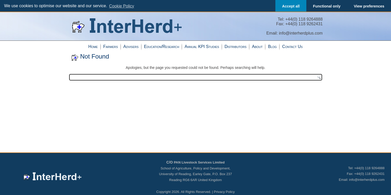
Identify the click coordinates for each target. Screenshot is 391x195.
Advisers (131, 46)
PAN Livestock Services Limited (199, 162)
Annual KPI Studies (202, 46)
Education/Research (161, 46)
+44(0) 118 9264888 (304, 19)
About (257, 46)
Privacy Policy (224, 191)
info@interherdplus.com (301, 33)
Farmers (110, 46)
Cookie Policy (121, 6)
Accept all (291, 6)
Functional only (326, 6)
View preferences (369, 6)
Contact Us (292, 46)
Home (93, 46)
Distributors (235, 46)
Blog (272, 46)
